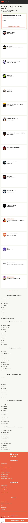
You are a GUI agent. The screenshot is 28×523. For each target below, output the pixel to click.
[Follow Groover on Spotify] (15, 456)
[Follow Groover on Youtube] (14, 456)
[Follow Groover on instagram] (10, 456)
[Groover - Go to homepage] (14, 454)
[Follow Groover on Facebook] (12, 456)
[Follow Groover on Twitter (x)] (17, 456)
